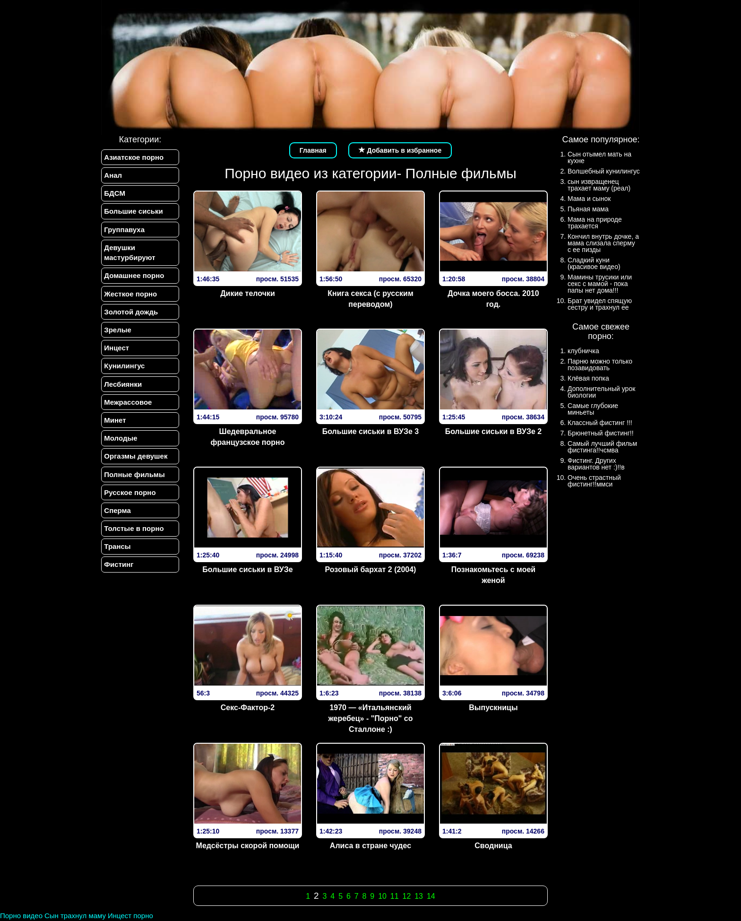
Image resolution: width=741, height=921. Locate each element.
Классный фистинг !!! (600, 422)
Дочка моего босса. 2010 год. (493, 298)
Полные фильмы (134, 476)
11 (394, 896)
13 (418, 896)
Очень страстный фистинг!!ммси (594, 480)
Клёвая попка (588, 378)
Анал (113, 175)
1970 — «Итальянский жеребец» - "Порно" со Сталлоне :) (370, 718)
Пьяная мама (588, 209)
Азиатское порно (134, 157)
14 (431, 896)
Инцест (116, 349)
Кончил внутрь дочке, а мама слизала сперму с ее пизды (603, 243)
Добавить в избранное (400, 150)
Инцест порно (130, 916)
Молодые (120, 440)
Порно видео (21, 916)
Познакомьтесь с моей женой (493, 574)
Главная (313, 150)
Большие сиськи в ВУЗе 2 (493, 431)
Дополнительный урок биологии (601, 392)
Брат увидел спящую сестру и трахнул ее (600, 304)
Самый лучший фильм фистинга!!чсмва (602, 446)
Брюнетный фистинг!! (601, 433)
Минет (115, 421)
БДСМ (114, 194)
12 (407, 896)
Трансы (117, 549)
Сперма (117, 512)
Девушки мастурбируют (129, 253)
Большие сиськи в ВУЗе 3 (370, 431)
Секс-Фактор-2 (248, 708)
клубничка (583, 351)
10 (382, 896)
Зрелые (117, 331)
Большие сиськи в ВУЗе (247, 569)
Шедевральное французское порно (248, 436)
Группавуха (124, 230)
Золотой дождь (131, 313)
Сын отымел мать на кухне (599, 157)
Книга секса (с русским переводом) (370, 298)
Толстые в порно (134, 531)
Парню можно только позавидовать (600, 364)
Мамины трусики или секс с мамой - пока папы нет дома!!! (600, 284)
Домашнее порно (134, 276)
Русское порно (129, 494)
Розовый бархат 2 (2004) (370, 569)
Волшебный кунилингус (604, 171)
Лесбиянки (123, 385)
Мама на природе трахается (595, 222)
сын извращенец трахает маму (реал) (599, 184)
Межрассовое (128, 404)
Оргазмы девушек (135, 458)
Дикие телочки (247, 293)
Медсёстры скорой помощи (248, 846)
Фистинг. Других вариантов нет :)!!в (596, 463)
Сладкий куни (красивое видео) (594, 263)
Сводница (493, 846)
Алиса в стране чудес (370, 846)
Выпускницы (493, 708)
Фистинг (118, 567)
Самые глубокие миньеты (593, 409)
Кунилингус (124, 367)
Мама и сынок (589, 198)
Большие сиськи (133, 212)
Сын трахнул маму (75, 916)
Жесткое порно (130, 294)
